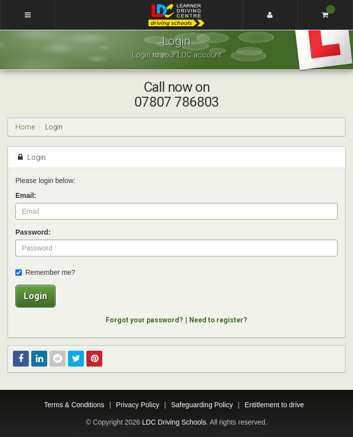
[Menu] (27, 15)
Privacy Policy (137, 405)
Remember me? (45, 272)
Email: (25, 195)
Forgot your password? (144, 320)
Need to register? (218, 320)
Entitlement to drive (274, 405)
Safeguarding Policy (202, 405)
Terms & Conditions (74, 405)
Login (35, 296)
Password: (33, 232)
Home (25, 127)
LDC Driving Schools (174, 422)
